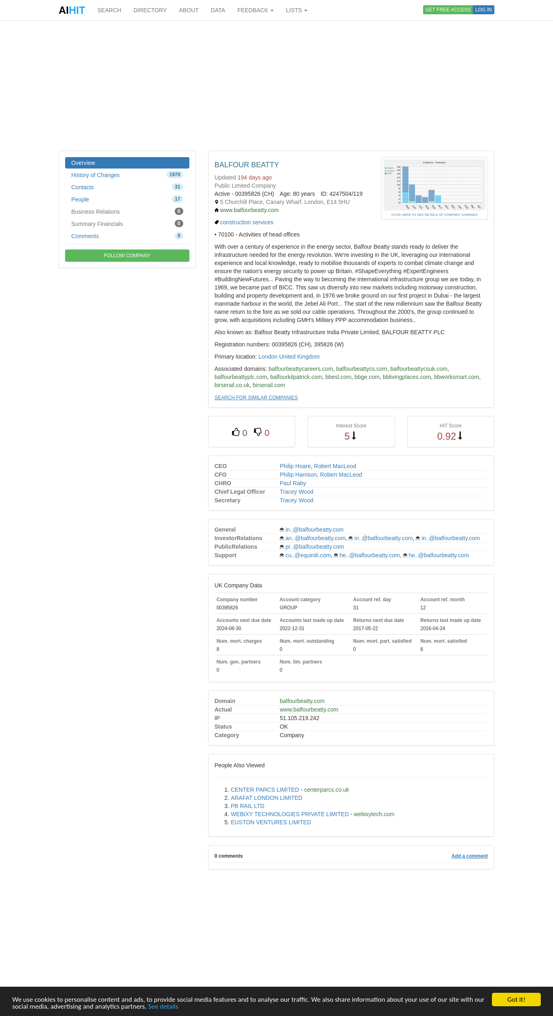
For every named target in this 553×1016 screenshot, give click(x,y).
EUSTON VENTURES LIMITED (271, 822)
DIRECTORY (150, 10)
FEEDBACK (255, 10)
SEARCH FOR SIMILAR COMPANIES (256, 398)
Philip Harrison (298, 474)
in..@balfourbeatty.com (314, 529)
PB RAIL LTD (247, 806)
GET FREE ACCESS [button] (448, 10)
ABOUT (189, 10)
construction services (247, 222)
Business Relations (127, 211)
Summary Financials (127, 223)
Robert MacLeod (335, 466)
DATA (218, 10)
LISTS (296, 10)
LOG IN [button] (483, 10)
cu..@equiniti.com (308, 555)
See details (163, 1007)
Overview (83, 163)
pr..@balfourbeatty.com (314, 546)
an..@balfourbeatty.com (315, 538)
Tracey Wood (296, 491)
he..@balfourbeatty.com (370, 555)
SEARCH (109, 10)
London (268, 356)
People (127, 199)
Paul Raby (293, 483)
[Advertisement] (276, 85)
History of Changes (127, 174)
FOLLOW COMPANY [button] (127, 255)
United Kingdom (299, 356)
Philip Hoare (295, 466)
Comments (127, 235)
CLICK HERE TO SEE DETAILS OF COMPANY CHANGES (434, 215)
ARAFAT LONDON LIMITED (267, 798)
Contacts (127, 186)
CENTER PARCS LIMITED (265, 789)
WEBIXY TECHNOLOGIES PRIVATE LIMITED (290, 814)
